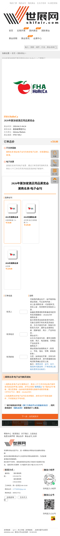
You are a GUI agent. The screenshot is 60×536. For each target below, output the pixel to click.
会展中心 (37, 38)
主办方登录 (41, 3)
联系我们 (16, 434)
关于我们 (24, 434)
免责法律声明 (9, 436)
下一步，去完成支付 (30, 416)
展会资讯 (25, 38)
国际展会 (45, 30)
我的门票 (13, 3)
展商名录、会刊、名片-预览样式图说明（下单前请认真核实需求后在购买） (43, 366)
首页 (11, 30)
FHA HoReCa (11, 116)
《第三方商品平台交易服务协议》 (35, 405)
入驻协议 (33, 434)
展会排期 (13, 38)
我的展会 (31, 3)
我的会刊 (22, 3)
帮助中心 (7, 434)
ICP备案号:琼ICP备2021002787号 (31, 465)
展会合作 (20, 436)
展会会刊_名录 (31, 436)
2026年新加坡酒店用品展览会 (19, 120)
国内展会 (33, 30)
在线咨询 (10, 497)
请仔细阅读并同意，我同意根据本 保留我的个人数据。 (29, 406)
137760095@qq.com (19, 489)
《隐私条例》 (17, 408)
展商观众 (38, 387)
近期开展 (21, 30)
